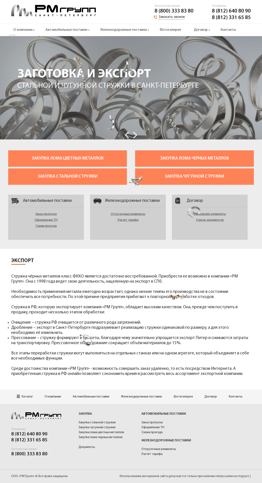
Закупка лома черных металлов (194, 158)
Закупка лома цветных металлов (67, 158)
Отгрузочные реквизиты (128, 214)
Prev (127, 135)
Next (135, 135)
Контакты (228, 30)
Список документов (210, 220)
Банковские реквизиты (210, 214)
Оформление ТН (46, 220)
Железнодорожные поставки (123, 30)
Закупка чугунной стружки (194, 176)
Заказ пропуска (46, 214)
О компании (23, 30)
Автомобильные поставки (66, 30)
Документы (87, 447)
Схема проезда (46, 226)
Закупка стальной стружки (68, 176)
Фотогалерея (170, 30)
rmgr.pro (243, 476)
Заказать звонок (172, 17)
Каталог (25, 397)
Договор (201, 30)
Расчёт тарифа (128, 220)
